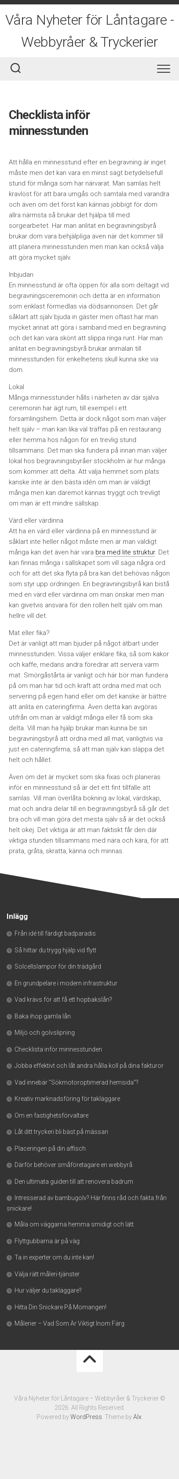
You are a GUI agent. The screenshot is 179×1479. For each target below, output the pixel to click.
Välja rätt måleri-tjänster (47, 1274)
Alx (137, 1416)
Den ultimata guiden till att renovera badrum (74, 1181)
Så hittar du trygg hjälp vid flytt (55, 950)
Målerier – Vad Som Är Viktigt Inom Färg (69, 1323)
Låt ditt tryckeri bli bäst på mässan (61, 1131)
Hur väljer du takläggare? (48, 1290)
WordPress (86, 1416)
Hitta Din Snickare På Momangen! (60, 1307)
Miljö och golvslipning (45, 1032)
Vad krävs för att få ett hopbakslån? (63, 999)
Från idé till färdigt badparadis (55, 933)
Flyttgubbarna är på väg (47, 1241)
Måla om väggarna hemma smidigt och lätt (74, 1224)
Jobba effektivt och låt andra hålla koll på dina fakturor (89, 1065)
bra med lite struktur (125, 552)
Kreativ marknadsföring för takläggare (67, 1098)
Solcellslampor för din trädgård (58, 966)
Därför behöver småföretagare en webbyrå (73, 1164)
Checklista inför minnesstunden (58, 1049)
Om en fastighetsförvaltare (51, 1115)
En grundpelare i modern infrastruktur (66, 983)
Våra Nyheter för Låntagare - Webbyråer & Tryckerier (89, 30)
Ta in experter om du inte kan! (54, 1257)
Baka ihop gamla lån (43, 1016)
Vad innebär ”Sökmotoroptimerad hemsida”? (77, 1082)
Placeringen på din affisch (50, 1148)
